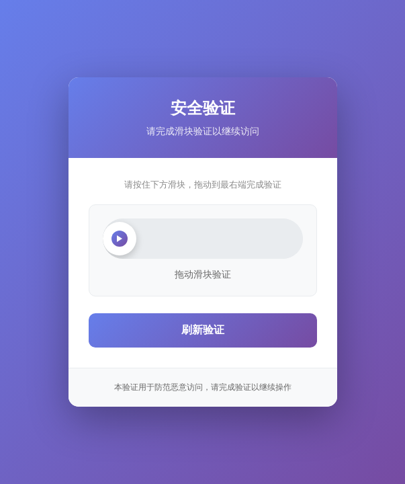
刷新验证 (202, 329)
